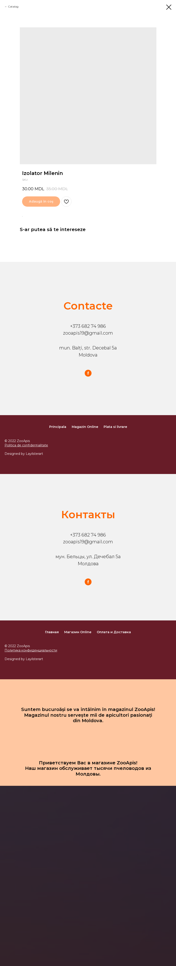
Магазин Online (77, 632)
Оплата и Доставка (114, 632)
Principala (57, 427)
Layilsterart (34, 454)
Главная (52, 632)
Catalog (13, 6)
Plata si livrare (115, 427)
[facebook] (88, 373)
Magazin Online (85, 427)
